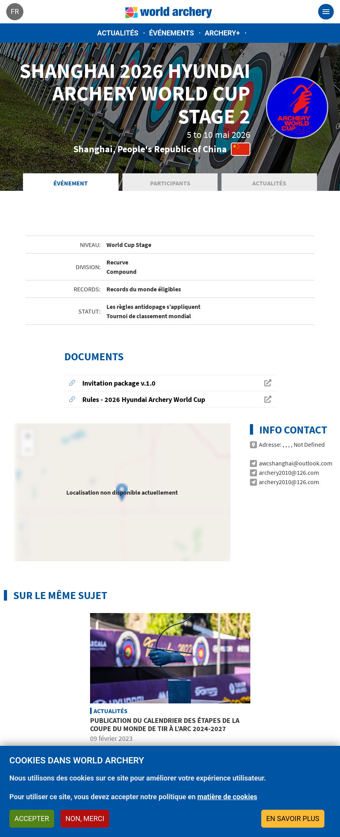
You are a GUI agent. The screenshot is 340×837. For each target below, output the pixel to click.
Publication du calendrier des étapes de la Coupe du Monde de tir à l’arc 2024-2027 (164, 724)
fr (15, 11)
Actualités (117, 33)
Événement (70, 183)
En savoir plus (292, 818)
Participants (170, 183)
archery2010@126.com (289, 472)
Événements (171, 33)
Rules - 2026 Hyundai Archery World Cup (143, 399)
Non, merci (85, 818)
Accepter (31, 818)
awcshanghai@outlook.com (295, 463)
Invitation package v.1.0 (119, 383)
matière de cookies (227, 797)
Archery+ (222, 33)
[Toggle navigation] (326, 11)
